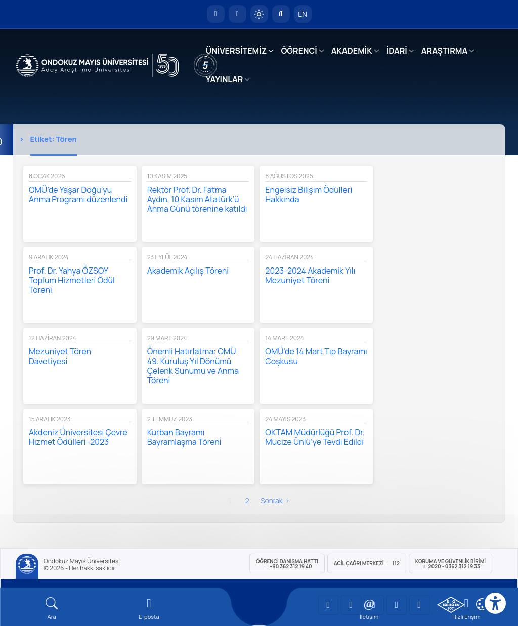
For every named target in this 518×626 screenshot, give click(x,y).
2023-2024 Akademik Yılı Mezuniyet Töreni (310, 275)
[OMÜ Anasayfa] (216, 14)
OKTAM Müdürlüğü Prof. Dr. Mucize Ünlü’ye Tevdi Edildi (314, 437)
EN (302, 14)
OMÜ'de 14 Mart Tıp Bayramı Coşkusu (316, 356)
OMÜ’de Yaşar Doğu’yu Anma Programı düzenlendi (78, 194)
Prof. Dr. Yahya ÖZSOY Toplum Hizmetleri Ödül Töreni (72, 280)
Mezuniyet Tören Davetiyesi (60, 356)
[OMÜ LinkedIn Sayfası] (351, 605)
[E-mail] (148, 608)
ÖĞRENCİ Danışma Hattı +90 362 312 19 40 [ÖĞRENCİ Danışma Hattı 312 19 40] (287, 564)
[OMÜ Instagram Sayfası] (374, 605)
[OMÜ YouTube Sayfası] (328, 605)
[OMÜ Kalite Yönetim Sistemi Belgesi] (451, 605)
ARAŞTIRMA (444, 50)
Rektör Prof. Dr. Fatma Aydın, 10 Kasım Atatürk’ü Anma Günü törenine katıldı (197, 199)
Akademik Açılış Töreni (188, 270)
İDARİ (396, 50)
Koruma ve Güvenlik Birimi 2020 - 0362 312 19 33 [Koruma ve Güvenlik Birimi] (450, 564)
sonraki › (275, 500)
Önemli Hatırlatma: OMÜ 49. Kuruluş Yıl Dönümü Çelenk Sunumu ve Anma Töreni (193, 366)
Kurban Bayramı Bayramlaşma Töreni (184, 437)
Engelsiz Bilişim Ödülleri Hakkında (308, 194)
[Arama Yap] (281, 14)
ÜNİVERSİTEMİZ (236, 50)
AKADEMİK (351, 50)
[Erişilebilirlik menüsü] (495, 603)
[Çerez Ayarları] (482, 604)
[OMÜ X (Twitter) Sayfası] (396, 605)
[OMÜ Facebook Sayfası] (419, 605)
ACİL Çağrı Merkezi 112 (367, 563)
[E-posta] (237, 14)
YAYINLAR (224, 79)
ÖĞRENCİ (299, 50)
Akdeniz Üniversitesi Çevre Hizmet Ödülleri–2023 (78, 437)
